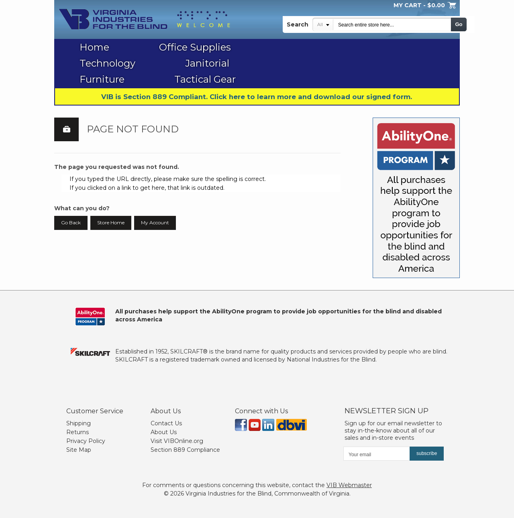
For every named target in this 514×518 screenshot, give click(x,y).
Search (297, 24)
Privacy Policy (85, 441)
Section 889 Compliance (185, 449)
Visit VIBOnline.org (177, 441)
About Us (164, 432)
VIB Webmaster (349, 485)
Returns (77, 432)
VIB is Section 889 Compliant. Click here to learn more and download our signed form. (256, 97)
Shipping (78, 423)
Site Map (78, 449)
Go (458, 24)
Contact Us (166, 423)
